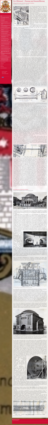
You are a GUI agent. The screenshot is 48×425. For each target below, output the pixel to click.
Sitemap (18, 419)
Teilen (3, 77)
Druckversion (14, 419)
